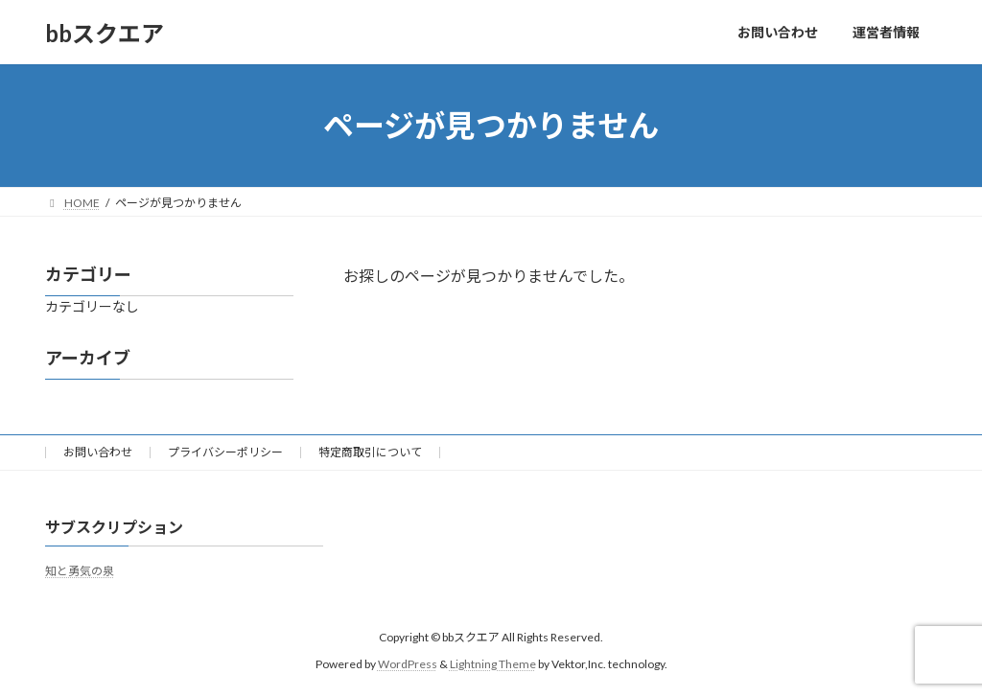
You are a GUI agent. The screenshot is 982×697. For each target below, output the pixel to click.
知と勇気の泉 (79, 571)
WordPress (407, 664)
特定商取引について (370, 452)
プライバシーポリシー (225, 452)
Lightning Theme (493, 664)
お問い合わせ (97, 452)
